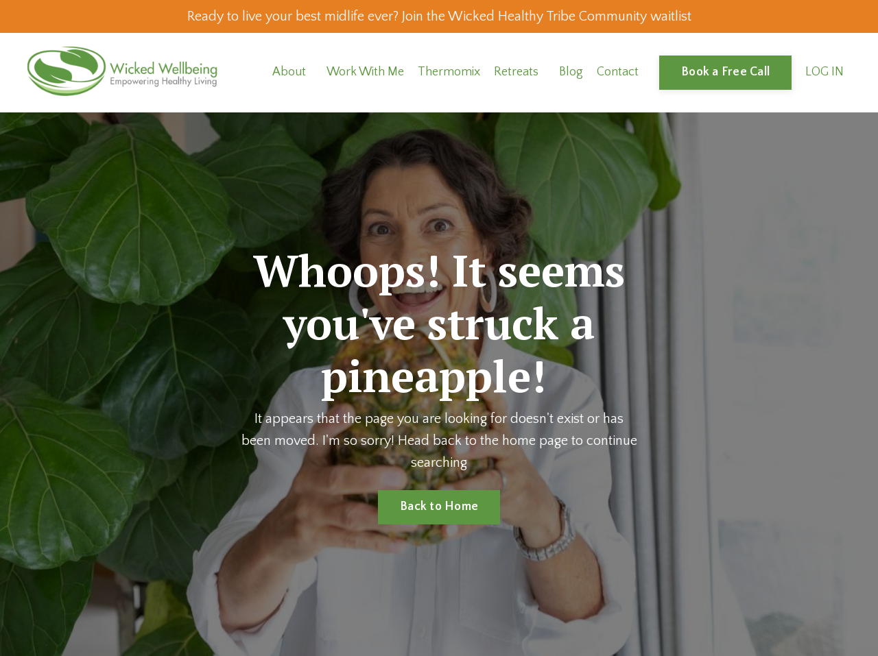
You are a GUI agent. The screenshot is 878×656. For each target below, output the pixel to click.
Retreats (516, 72)
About (289, 72)
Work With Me (365, 72)
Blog (571, 72)
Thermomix (449, 72)
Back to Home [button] (439, 506)
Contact (618, 72)
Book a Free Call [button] (725, 72)
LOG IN (824, 72)
